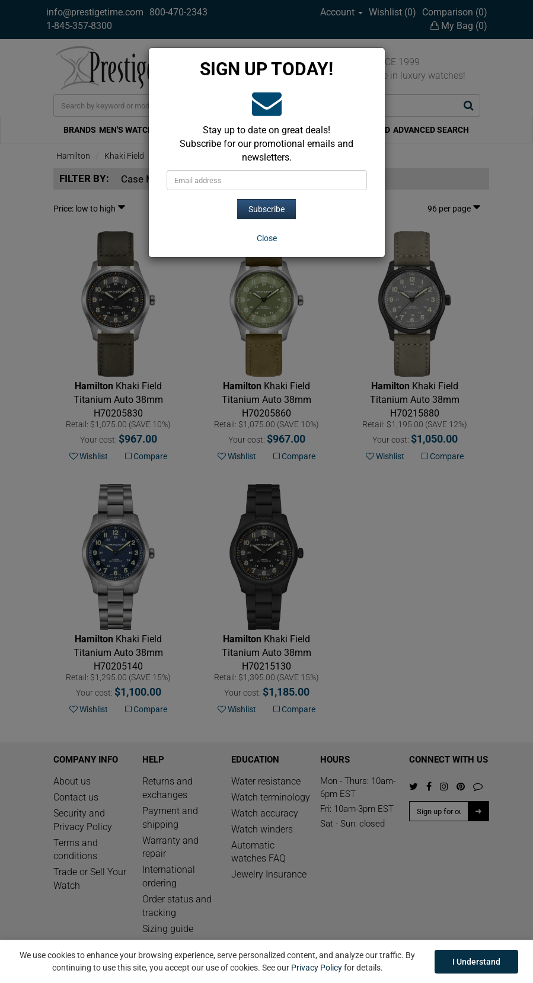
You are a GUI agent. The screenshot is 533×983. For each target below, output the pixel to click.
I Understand (476, 961)
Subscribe (266, 209)
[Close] (267, 238)
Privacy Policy (316, 967)
